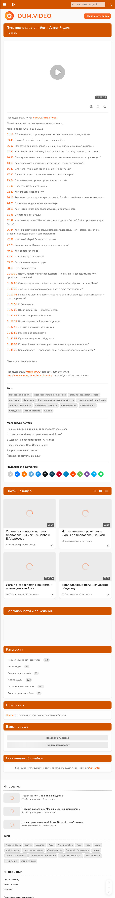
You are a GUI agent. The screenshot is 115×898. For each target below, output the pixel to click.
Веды (97, 844)
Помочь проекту (11, 879)
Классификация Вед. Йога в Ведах (27, 445)
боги (33, 860)
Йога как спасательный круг (23, 455)
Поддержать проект (58, 745)
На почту (11, 33)
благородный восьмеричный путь (56, 400)
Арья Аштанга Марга (20, 405)
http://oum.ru (33, 371)
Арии (24, 860)
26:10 (10, 197)
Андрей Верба (13, 844)
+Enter (94, 767)
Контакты (7, 889)
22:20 (10, 191)
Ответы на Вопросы (16, 855)
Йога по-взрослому (33, 850)
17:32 (10, 174)
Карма (96, 850)
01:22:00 (12, 310)
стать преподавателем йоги (84, 394)
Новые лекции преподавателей (24, 659)
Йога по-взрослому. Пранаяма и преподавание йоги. (29, 586)
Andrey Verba (12, 850)
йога (79, 844)
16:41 (10, 168)
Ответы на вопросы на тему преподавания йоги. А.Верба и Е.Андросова (28, 535)
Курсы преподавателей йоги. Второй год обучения (52, 822)
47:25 (10, 245)
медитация (11, 860)
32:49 (10, 220)
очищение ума (68, 405)
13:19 (10, 163)
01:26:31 (12, 321)
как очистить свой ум (46, 405)
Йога (50, 844)
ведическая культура (70, 855)
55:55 (10, 262)
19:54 (10, 180)
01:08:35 (12, 289)
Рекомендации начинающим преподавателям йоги (37, 429)
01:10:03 (12, 294)
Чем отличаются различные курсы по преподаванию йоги (83, 533)
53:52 (10, 256)
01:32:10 (12, 327)
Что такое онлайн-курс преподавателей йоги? (34, 434)
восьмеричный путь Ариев (92, 400)
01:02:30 (12, 273)
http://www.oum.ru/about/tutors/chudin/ (29, 375)
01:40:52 (12, 338)
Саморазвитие (54, 850)
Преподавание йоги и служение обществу (85, 586)
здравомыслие (93, 855)
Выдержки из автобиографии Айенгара (30, 439)
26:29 (10, 203)
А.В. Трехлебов (65, 844)
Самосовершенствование (43, 855)
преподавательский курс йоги (50, 394)
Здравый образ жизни (77, 850)
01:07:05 (12, 283)
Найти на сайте (10, 884)
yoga (88, 844)
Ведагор (40, 844)
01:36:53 (12, 333)
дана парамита (32, 410)
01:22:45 (12, 315)
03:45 (10, 140)
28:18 (10, 209)
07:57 (10, 151)
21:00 (10, 186)
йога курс (14, 400)
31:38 (10, 214)
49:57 (10, 250)
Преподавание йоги (19, 394)
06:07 (10, 146)
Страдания (15, 410)
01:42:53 (12, 344)
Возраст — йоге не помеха (22, 450)
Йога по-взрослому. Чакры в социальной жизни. (51, 809)
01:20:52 (12, 304)
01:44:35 (12, 350)
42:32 (10, 239)
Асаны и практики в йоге (21, 693)
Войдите (11, 715)
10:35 (10, 157)
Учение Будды (15, 679)
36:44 (10, 229)
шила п (48, 410)
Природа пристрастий (19, 673)
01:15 (10, 134)
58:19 (10, 268)
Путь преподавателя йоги (21, 686)
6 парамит (28, 400)
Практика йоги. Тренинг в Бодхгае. (43, 795)
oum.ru (37, 117)
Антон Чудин (50, 117)
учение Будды (87, 405)
